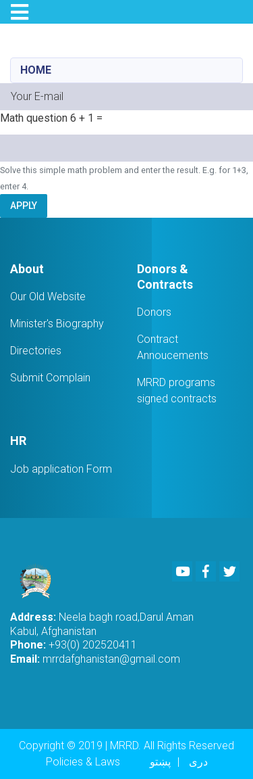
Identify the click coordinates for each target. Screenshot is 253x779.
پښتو (160, 761)
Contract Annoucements (172, 347)
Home (35, 70)
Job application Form (61, 469)
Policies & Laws (83, 761)
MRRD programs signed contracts (177, 390)
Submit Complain (50, 377)
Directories (35, 350)
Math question (33, 118)
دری (198, 761)
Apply (23, 205)
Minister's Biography (57, 323)
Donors (154, 312)
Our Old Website (48, 296)
